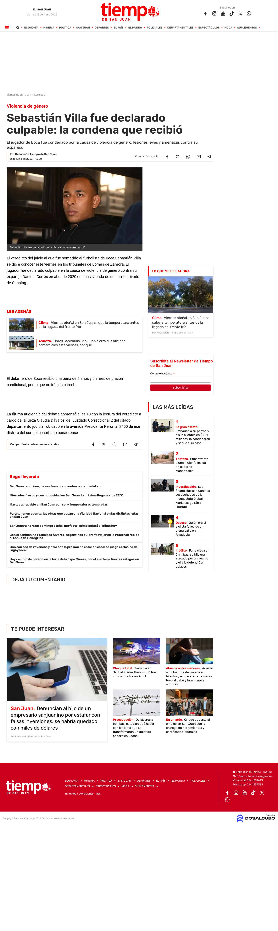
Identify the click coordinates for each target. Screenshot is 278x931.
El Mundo (135, 27)
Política (65, 27)
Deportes (102, 27)
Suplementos (247, 27)
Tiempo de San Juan (19, 94)
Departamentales (180, 27)
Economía (31, 27)
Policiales (155, 27)
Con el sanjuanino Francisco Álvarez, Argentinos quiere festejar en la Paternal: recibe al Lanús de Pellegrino (74, 536)
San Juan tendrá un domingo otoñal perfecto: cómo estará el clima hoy (63, 526)
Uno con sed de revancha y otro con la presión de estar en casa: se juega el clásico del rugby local (74, 548)
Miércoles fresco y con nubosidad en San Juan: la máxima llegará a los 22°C (66, 495)
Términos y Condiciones (79, 793)
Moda (228, 27)
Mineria (48, 27)
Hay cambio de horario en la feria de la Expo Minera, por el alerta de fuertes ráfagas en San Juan (74, 560)
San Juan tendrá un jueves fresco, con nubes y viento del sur (56, 486)
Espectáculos (209, 27)
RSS (98, 793)
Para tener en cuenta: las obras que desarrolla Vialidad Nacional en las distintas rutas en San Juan (74, 515)
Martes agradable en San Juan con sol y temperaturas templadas (59, 504)
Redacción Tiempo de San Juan (36, 154)
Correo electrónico (162, 373)
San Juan (83, 27)
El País (119, 27)
